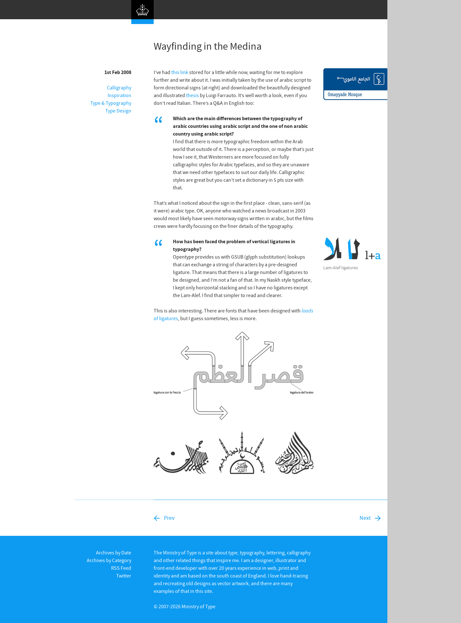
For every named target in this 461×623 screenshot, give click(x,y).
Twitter (123, 575)
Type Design (118, 110)
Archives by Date (113, 552)
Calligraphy (119, 87)
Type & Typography (110, 103)
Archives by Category (109, 560)
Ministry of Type (198, 606)
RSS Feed (121, 568)
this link (179, 72)
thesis (192, 95)
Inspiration (119, 95)
